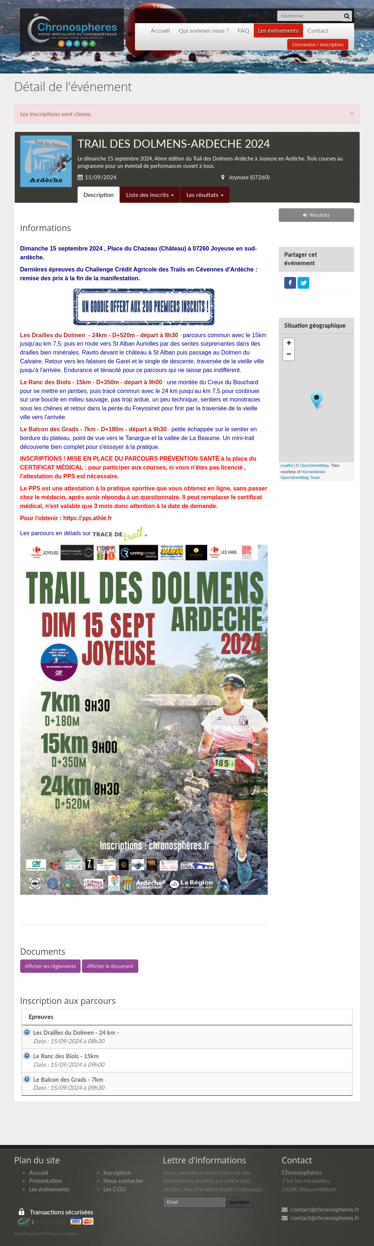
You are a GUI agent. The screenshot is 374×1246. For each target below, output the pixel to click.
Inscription (117, 1172)
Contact (317, 30)
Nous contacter (123, 1180)
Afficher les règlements (50, 966)
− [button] (288, 354)
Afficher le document (110, 966)
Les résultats (205, 194)
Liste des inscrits (150, 194)
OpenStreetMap (314, 465)
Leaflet (287, 465)
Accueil (160, 30)
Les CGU (114, 1188)
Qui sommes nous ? (204, 30)
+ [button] (288, 343)
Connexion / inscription (318, 44)
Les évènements (278, 30)
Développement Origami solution (46, 1233)
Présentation (45, 1180)
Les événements (49, 1188)
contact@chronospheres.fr (320, 1209)
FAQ (243, 30)
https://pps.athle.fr (87, 517)
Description (98, 194)
